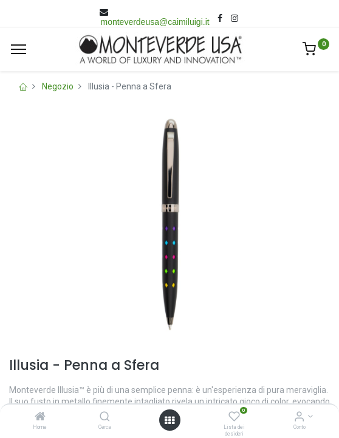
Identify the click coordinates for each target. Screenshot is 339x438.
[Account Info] (299, 417)
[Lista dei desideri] (234, 417)
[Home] (40, 417)
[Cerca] (105, 417)
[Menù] (18, 49)
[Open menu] (169, 420)
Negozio (58, 86)
